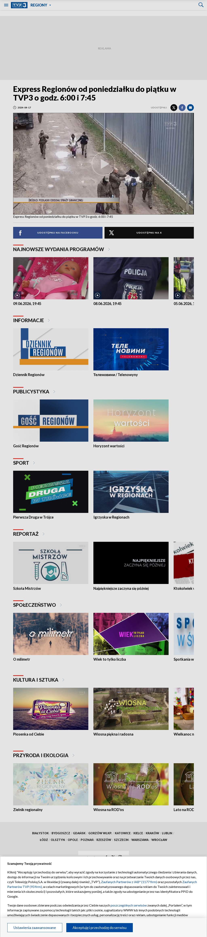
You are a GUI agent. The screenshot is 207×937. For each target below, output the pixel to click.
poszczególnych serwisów (129, 905)
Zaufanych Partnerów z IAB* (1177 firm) (129, 882)
